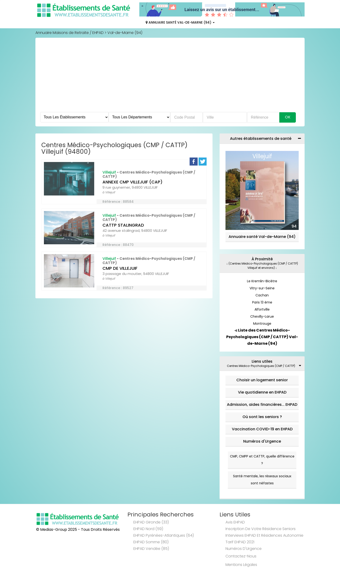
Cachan (262, 295)
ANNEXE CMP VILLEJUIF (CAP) (132, 182)
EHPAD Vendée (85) (151, 548)
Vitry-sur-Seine (262, 288)
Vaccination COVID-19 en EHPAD (262, 429)
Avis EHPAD (235, 522)
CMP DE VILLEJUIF (119, 268)
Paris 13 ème (262, 302)
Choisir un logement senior (262, 380)
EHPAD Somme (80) (151, 542)
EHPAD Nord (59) (148, 528)
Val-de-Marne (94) (124, 32)
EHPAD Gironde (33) (151, 522)
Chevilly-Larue (262, 316)
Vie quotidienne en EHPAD (262, 392)
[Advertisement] (170, 77)
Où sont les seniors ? (262, 416)
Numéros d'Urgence (262, 441)
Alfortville (262, 309)
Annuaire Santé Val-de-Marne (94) (180, 22)
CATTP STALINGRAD (123, 225)
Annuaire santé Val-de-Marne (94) (262, 236)
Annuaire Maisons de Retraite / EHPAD (69, 32)
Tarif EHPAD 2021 (239, 542)
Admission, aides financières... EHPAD (262, 404)
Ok (287, 117)
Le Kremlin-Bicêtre (262, 281)
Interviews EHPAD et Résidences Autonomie (264, 535)
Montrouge (262, 323)
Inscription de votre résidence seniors (260, 528)
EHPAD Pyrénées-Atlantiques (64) (163, 535)
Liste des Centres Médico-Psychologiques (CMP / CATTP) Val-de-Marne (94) (262, 337)
